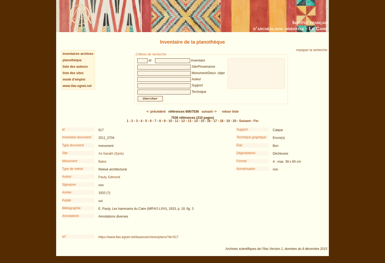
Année (66, 196)
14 (196, 125)
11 (176, 125)
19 (228, 125)
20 (234, 125)
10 (170, 125)
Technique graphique (251, 141)
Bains (102, 165)
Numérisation (245, 172)
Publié (66, 204)
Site (65, 157)
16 (208, 125)
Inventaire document (76, 141)
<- (156, 115)
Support (242, 133)
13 (189, 125)
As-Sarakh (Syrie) (111, 157)
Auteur (66, 180)
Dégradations (245, 157)
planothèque (72, 60)
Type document (73, 149)
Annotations (70, 220)
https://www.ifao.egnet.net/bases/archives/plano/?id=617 (138, 241)
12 (183, 125)
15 (202, 125)
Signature (69, 188)
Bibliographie (71, 212)
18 (221, 125)
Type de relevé (72, 172)
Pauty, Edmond (109, 181)
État (239, 149)
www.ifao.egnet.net (77, 86)
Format (241, 165)
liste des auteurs (75, 66)
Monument (69, 165)
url (64, 240)
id (63, 133)
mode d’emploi (74, 79)
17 (215, 125)
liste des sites (73, 73)
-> (209, 115)
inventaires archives (78, 54)
